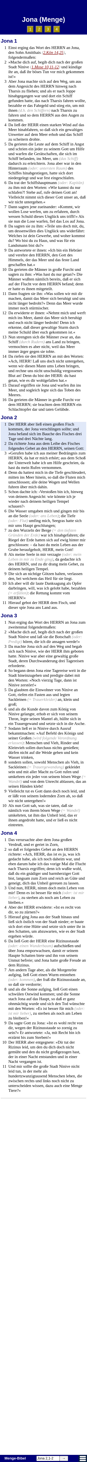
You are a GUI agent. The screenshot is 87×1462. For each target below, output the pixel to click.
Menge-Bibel (15, 1458)
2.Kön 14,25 (53, 52)
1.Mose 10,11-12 (45, 67)
